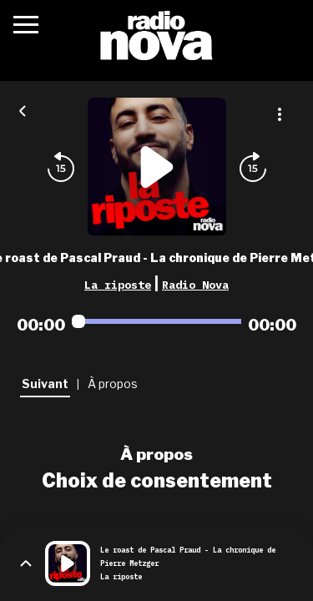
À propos (156, 454)
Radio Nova (195, 284)
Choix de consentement (157, 480)
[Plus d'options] (279, 114)
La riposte (117, 284)
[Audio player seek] (156, 321)
